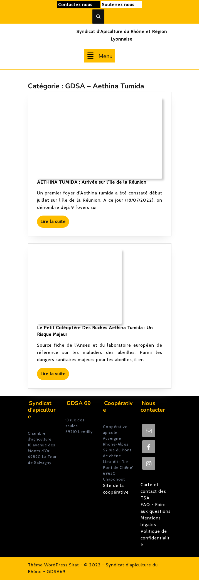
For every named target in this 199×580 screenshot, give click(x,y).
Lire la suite (54, 223)
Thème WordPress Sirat (53, 565)
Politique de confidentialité (155, 538)
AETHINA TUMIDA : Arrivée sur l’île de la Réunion (91, 182)
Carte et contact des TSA (153, 491)
